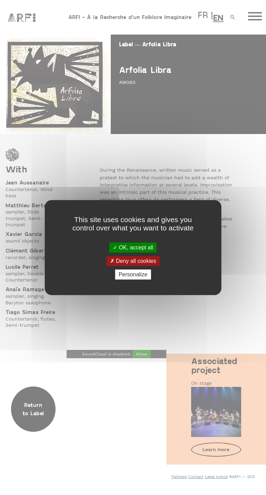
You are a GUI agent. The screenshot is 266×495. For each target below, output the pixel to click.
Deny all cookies (133, 261)
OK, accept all (133, 247)
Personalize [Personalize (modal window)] (133, 274)
